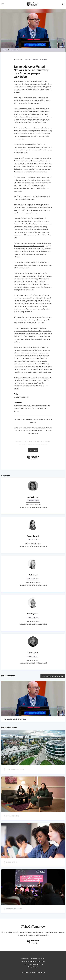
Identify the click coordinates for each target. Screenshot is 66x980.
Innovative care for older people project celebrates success (32, 866)
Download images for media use (52, 676)
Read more (33, 450)
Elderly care (25, 397)
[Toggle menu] (3, 4)
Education (17, 397)
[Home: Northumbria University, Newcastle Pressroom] (32, 4)
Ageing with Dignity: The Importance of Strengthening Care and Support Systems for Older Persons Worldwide (32, 331)
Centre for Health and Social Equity (36, 358)
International (18, 406)
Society (22, 408)
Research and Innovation (31, 406)
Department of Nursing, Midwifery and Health (29, 246)
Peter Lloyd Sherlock (21, 98)
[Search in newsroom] (63, 4)
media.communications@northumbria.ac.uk (33, 507)
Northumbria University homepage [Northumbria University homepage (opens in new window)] (33, 972)
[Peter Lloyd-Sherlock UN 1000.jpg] (33, 698)
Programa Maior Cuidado (22, 262)
